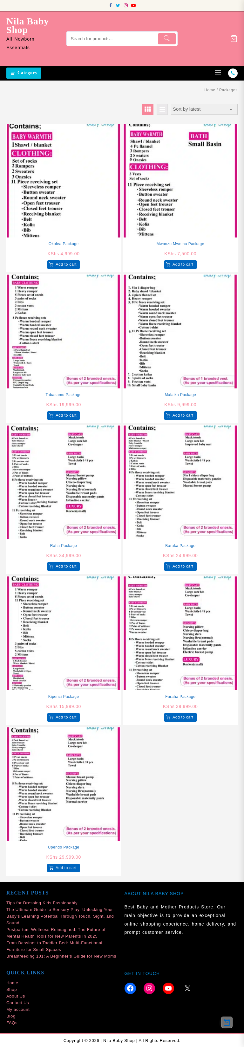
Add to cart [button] (66, 264)
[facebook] (110, 5)
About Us (15, 996)
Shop (11, 989)
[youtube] (133, 5)
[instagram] (126, 5)
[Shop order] (204, 109)
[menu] (218, 73)
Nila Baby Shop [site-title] (27, 25)
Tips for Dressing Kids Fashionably (42, 903)
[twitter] (118, 5)
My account (18, 1009)
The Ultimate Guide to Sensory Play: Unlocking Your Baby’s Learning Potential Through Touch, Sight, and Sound (60, 916)
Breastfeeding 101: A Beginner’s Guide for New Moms (61, 956)
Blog (11, 1016)
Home (209, 90)
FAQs (11, 1022)
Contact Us (17, 1002)
